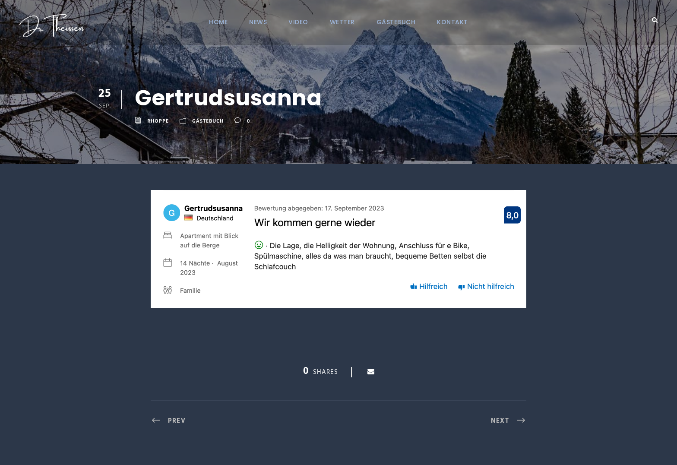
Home (218, 22)
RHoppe (158, 120)
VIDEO (298, 22)
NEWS (258, 22)
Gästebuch (396, 22)
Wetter (342, 22)
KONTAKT (452, 22)
